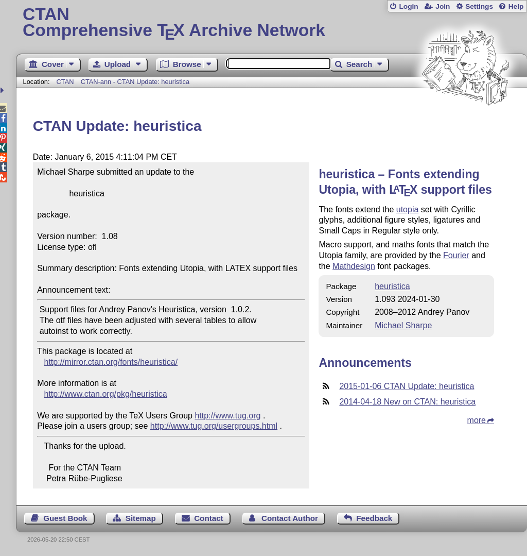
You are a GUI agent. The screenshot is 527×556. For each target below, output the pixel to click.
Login (408, 6)
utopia (407, 209)
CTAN (65, 82)
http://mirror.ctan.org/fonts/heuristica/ (111, 362)
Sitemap (141, 518)
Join (442, 6)
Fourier (456, 255)
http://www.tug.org (227, 415)
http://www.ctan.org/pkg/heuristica (105, 394)
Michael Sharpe (403, 325)
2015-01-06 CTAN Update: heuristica (406, 386)
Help (516, 6)
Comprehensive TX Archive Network (271, 23)
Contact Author (289, 518)
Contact (208, 518)
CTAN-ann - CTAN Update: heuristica (135, 82)
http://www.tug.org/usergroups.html (213, 426)
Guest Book (65, 518)
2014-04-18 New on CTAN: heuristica (407, 401)
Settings (479, 6)
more (476, 420)
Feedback (374, 518)
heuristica (392, 286)
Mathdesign (353, 266)
